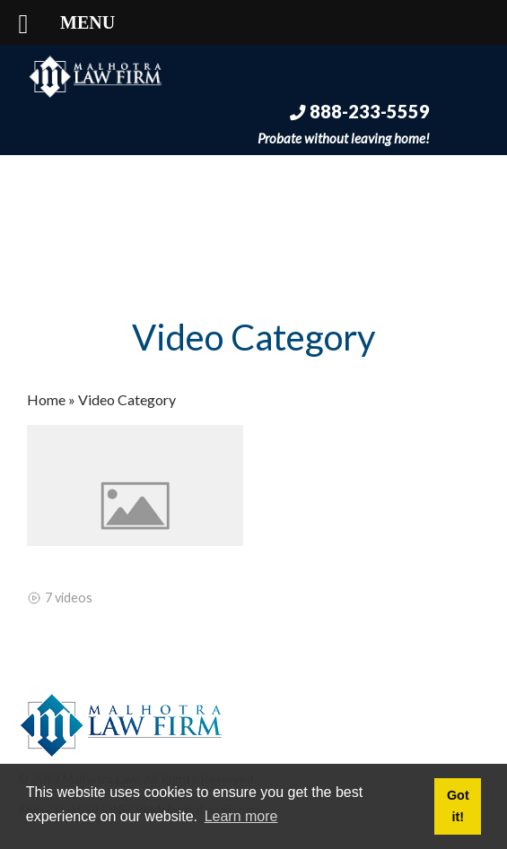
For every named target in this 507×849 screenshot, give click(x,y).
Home (46, 399)
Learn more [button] (241, 816)
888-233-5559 (360, 111)
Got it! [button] (458, 806)
